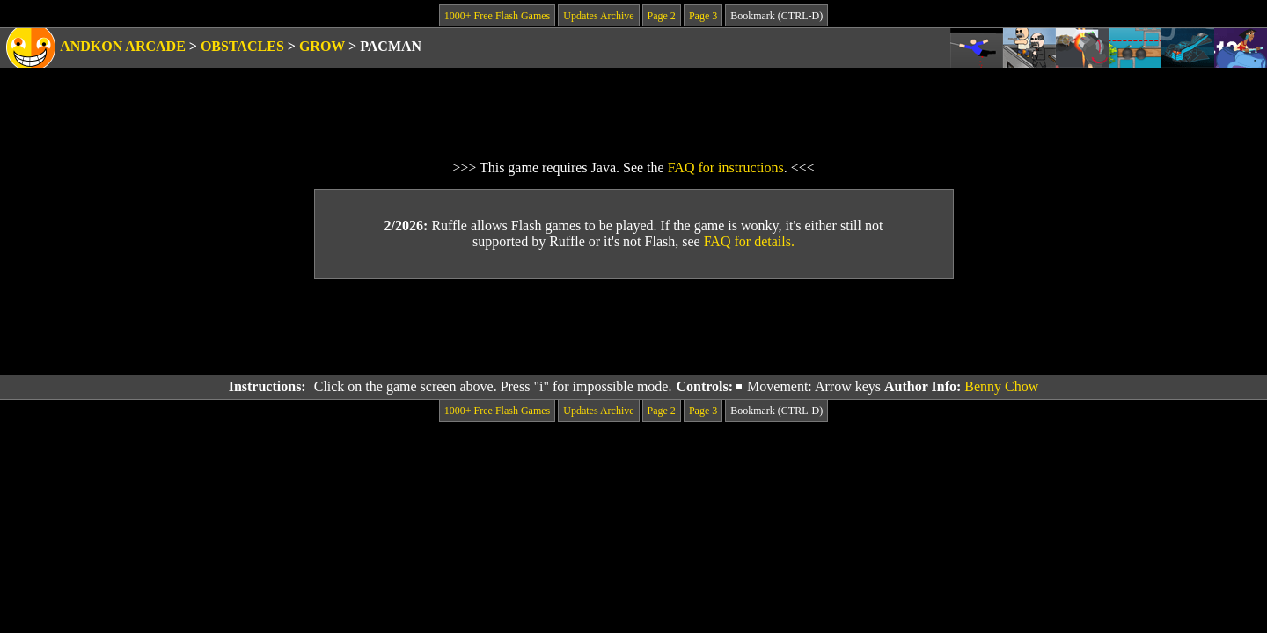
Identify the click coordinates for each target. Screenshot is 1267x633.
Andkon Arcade (123, 46)
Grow (322, 46)
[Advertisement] (633, 327)
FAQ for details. (749, 241)
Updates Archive (598, 16)
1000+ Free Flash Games (497, 16)
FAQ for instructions (726, 167)
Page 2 (662, 16)
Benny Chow (1001, 386)
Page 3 (703, 16)
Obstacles (242, 46)
